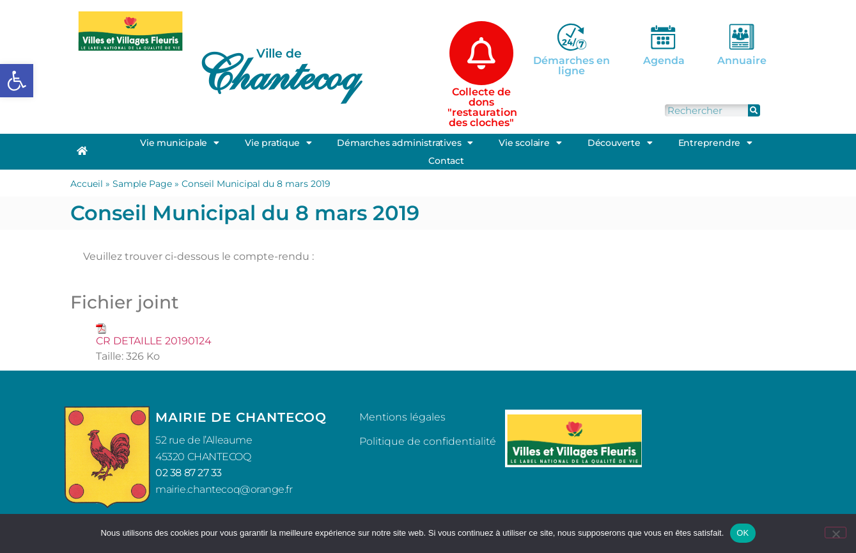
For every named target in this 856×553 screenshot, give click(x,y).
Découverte (620, 143)
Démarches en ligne (571, 65)
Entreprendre (715, 143)
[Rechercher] (754, 110)
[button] (16, 80)
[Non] (835, 532)
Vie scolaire (530, 143)
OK (742, 533)
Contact (446, 160)
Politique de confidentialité (427, 441)
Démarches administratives (405, 143)
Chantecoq (277, 74)
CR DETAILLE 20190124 (154, 341)
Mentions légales (402, 417)
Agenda (664, 60)
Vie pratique (278, 143)
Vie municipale (179, 143)
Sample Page (142, 184)
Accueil (86, 184)
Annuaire (742, 60)
